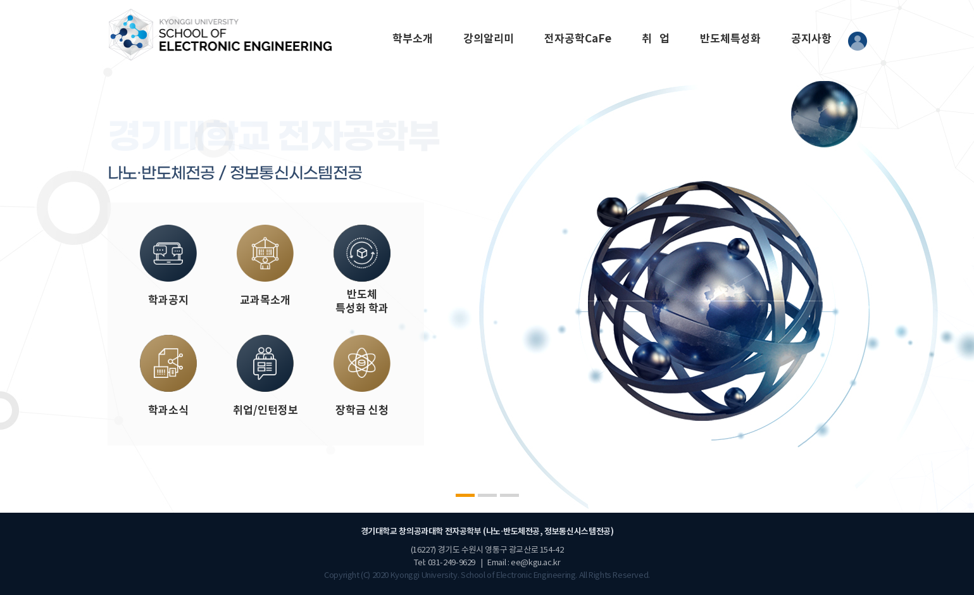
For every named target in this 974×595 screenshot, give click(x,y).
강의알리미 (488, 39)
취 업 (656, 39)
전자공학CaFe (577, 39)
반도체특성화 (730, 39)
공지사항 (811, 39)
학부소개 (412, 39)
